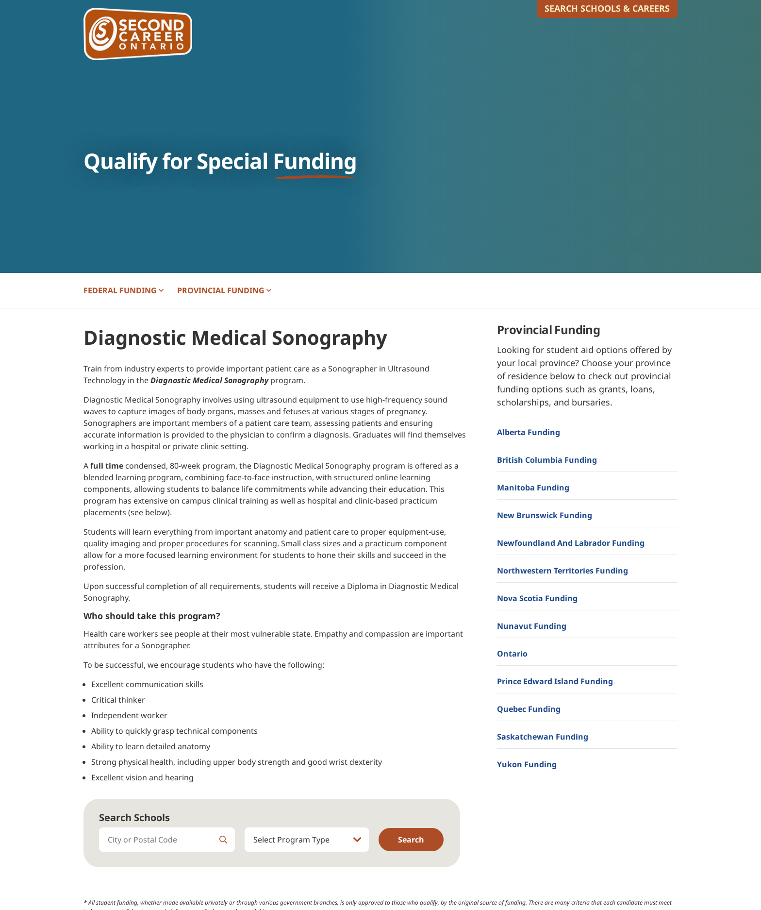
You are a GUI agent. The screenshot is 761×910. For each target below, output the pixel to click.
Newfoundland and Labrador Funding (571, 543)
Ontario (512, 653)
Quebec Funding (529, 709)
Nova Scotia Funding (537, 598)
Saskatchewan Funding (542, 736)
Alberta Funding (528, 432)
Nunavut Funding (531, 626)
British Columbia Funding (547, 460)
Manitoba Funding (533, 487)
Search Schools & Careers (607, 8)
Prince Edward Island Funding (555, 681)
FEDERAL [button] (123, 290)
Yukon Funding (527, 764)
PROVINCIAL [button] (224, 290)
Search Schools (134, 817)
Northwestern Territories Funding (562, 570)
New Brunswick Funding (544, 515)
